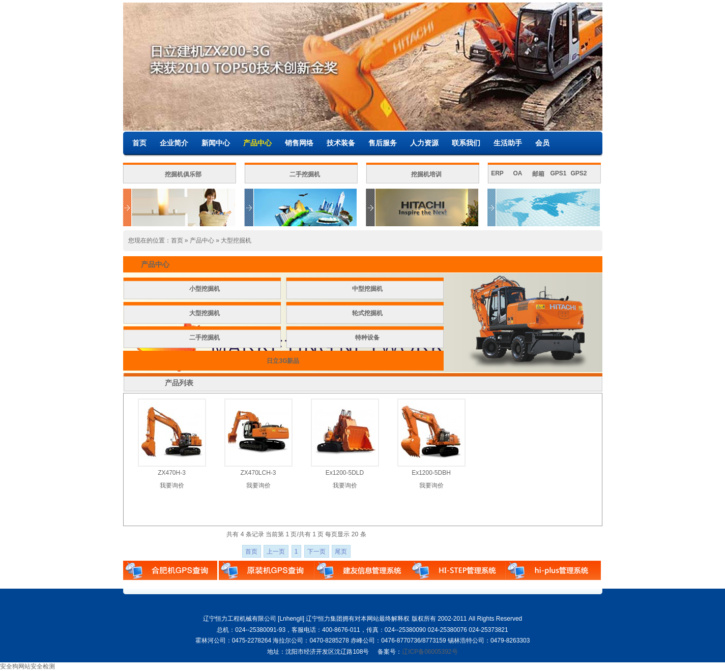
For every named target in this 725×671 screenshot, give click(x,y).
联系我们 (466, 143)
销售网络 (299, 143)
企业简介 (174, 143)
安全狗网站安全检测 (27, 666)
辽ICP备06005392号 (429, 651)
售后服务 (382, 143)
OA (518, 173)
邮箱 (538, 173)
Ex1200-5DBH (431, 472)
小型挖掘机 (204, 288)
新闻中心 (215, 143)
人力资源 (424, 143)
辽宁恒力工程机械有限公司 (239, 618)
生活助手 (508, 143)
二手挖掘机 (304, 174)
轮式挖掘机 (367, 313)
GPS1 (558, 173)
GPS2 (578, 173)
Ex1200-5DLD (345, 472)
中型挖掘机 (367, 288)
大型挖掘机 (236, 240)
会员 (542, 143)
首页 (139, 143)
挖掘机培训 (426, 174)
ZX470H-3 (172, 472)
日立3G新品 (283, 360)
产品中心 (257, 143)
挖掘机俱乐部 (183, 174)
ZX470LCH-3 (258, 472)
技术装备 (341, 143)
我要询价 (172, 485)
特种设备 (367, 337)
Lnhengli (290, 618)
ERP (497, 173)
